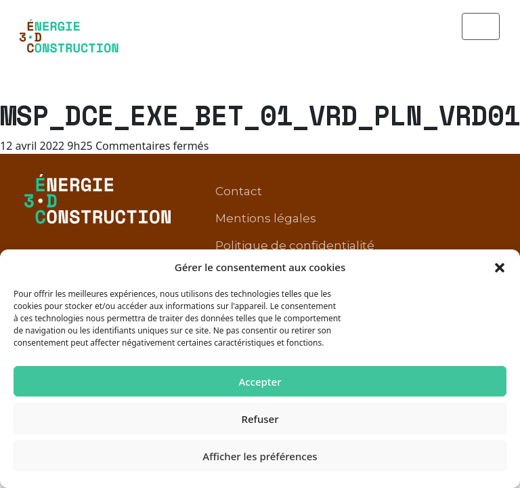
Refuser (259, 419)
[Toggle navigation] (481, 26)
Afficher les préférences (259, 456)
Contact (238, 144)
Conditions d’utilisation (282, 225)
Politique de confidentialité (294, 198)
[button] (499, 267)
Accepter (259, 381)
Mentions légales (265, 171)
